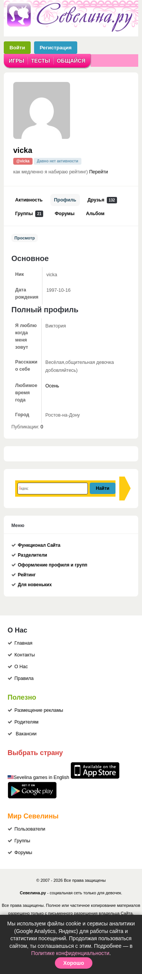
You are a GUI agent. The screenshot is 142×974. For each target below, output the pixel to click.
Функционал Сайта (39, 545)
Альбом (95, 213)
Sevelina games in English (41, 777)
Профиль (65, 200)
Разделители (32, 555)
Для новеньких (35, 584)
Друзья (102, 200)
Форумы (64, 213)
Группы (29, 214)
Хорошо (73, 963)
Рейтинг (27, 574)
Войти (17, 47)
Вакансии (26, 733)
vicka (22, 150)
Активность (29, 200)
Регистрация (56, 47)
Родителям (26, 722)
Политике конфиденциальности (70, 953)
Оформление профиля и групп (52, 565)
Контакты (24, 655)
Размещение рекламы (38, 710)
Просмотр (24, 238)
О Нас (21, 666)
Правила (24, 678)
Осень (52, 386)
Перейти (98, 172)
